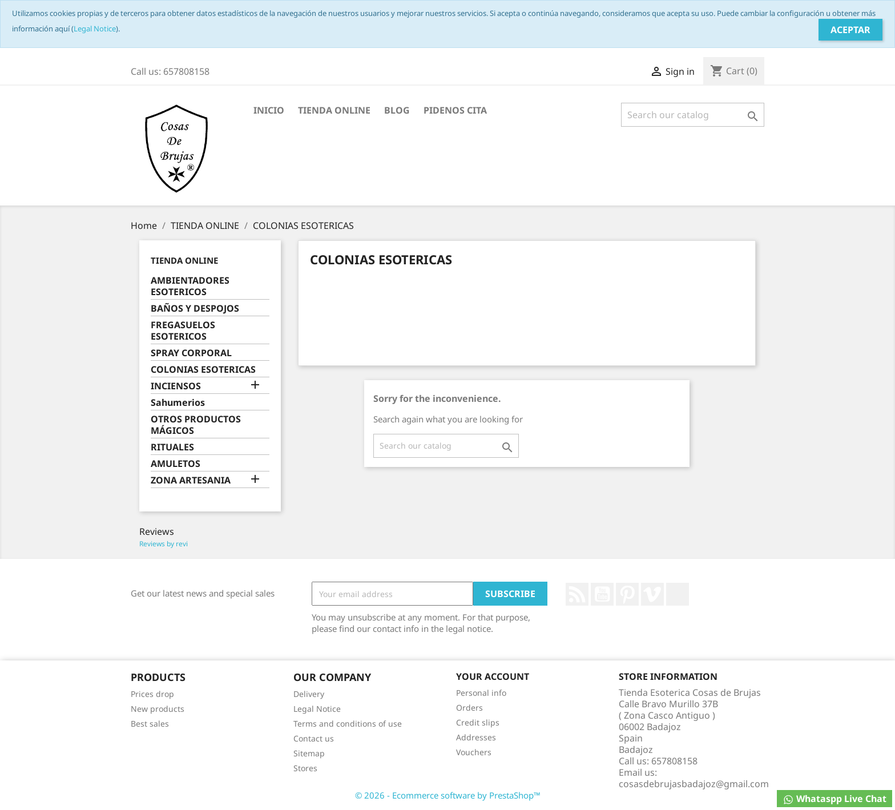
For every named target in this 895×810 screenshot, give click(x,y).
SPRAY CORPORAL (191, 353)
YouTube (602, 594)
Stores (305, 768)
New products (157, 708)
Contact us (313, 738)
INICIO (268, 110)
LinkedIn (677, 594)
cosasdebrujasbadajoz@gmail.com (694, 783)
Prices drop (152, 693)
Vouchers (473, 752)
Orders (469, 707)
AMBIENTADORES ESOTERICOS (190, 286)
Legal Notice (95, 28)
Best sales (150, 723)
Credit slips (477, 722)
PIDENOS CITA (455, 110)
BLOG (397, 110)
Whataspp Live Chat (834, 798)
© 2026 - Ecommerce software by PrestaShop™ (448, 795)
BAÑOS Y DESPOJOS (195, 309)
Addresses (476, 737)
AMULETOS (175, 464)
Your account (492, 676)
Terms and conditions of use (347, 723)
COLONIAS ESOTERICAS (203, 370)
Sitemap (309, 753)
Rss (577, 594)
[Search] (692, 115)
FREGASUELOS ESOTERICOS (183, 330)
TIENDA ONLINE (334, 110)
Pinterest (627, 594)
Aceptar (850, 29)
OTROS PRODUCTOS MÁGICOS (196, 425)
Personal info (481, 692)
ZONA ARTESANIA (191, 480)
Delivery (308, 693)
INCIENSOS (176, 386)
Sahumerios (178, 403)
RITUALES (172, 447)
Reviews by (163, 544)
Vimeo (652, 594)
